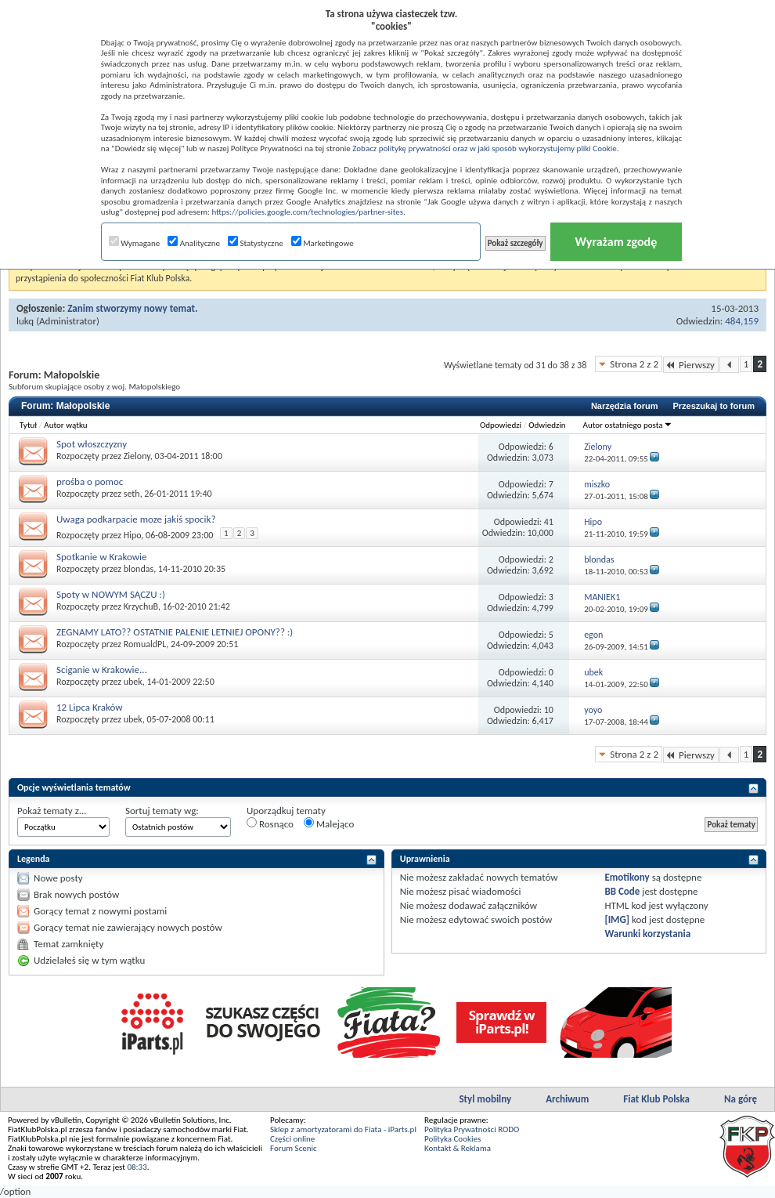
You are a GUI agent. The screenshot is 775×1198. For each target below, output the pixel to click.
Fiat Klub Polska (656, 1099)
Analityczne (194, 243)
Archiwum (567, 1099)
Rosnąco (270, 823)
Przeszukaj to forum (713, 406)
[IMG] (616, 919)
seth (132, 493)
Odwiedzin (546, 425)
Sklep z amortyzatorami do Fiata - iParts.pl (343, 1129)
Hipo (133, 535)
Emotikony (626, 877)
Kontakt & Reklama (457, 1148)
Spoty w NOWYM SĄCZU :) (110, 594)
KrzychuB (141, 606)
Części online (292, 1139)
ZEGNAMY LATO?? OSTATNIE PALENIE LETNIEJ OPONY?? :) (174, 632)
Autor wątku (65, 425)
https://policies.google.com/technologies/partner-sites (307, 212)
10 (548, 709)
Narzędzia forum (624, 406)
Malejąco (329, 823)
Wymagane (134, 243)
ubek (133, 681)
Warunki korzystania (647, 933)
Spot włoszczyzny (91, 444)
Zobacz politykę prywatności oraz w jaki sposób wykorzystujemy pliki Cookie (484, 148)
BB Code (622, 891)
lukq (25, 321)
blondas (138, 568)
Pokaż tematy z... (52, 810)
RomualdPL (145, 644)
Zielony (137, 456)
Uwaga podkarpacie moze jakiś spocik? (135, 519)
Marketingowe (322, 243)
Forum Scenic (293, 1148)
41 (548, 521)
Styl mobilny (485, 1099)
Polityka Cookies (452, 1139)
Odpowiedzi (500, 425)
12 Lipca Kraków (89, 707)
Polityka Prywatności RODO (471, 1129)
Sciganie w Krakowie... (101, 669)
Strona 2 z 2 (634, 364)
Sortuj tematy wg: (162, 810)
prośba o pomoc (89, 481)
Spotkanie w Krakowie (101, 557)
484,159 (742, 321)
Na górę (740, 1099)
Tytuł (28, 425)
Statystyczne (255, 243)
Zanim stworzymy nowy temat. (132, 308)
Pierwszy (691, 365)
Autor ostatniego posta (627, 425)
